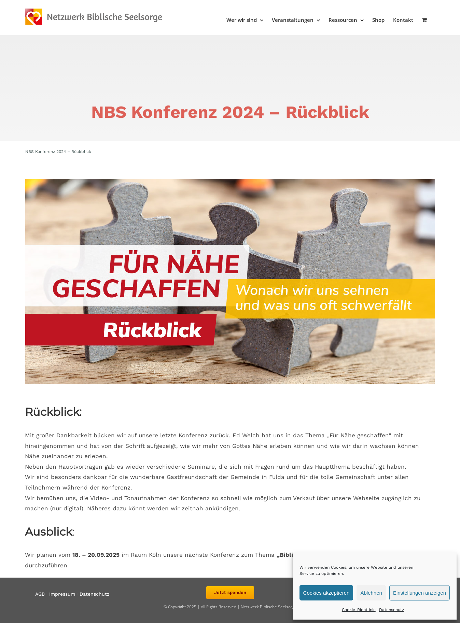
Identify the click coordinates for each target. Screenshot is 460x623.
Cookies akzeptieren (326, 593)
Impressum (62, 594)
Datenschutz (391, 609)
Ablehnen (371, 593)
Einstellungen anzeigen (419, 593)
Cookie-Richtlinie (359, 609)
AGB (40, 594)
